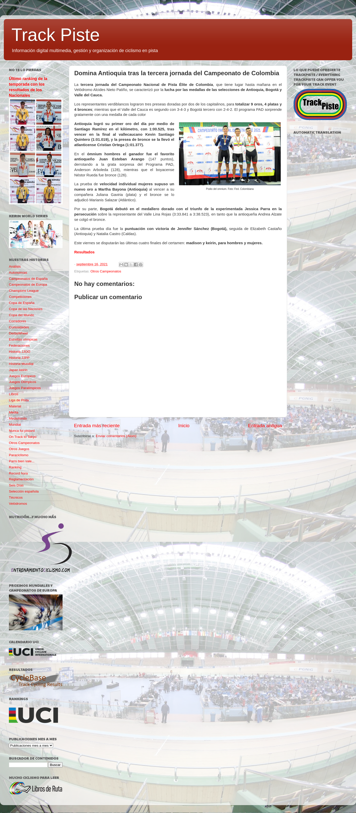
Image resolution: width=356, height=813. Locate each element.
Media (13, 412)
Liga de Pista (19, 400)
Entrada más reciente (97, 425)
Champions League (24, 291)
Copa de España (22, 303)
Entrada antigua (265, 425)
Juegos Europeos (22, 376)
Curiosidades (19, 327)
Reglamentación (21, 479)
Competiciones (20, 297)
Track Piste (55, 35)
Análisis (15, 266)
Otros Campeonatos (106, 271)
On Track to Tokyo (23, 437)
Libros (13, 394)
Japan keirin (18, 370)
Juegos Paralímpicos (25, 388)
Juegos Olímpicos (22, 382)
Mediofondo (18, 418)
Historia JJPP (19, 358)
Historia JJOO (19, 352)
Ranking (15, 467)
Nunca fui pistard (22, 431)
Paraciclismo (18, 455)
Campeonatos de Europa (28, 284)
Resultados (84, 252)
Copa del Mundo (21, 315)
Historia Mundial (21, 364)
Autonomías (18, 272)
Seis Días (16, 485)
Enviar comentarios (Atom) (116, 436)
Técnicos (16, 497)
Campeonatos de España (28, 279)
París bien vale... (22, 461)
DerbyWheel (18, 333)
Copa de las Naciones (25, 309)
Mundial (15, 424)
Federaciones (19, 345)
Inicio (183, 425)
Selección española (24, 491)
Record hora (18, 473)
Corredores (17, 321)
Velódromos (18, 503)
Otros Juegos (19, 449)
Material (15, 406)
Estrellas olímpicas (23, 339)
